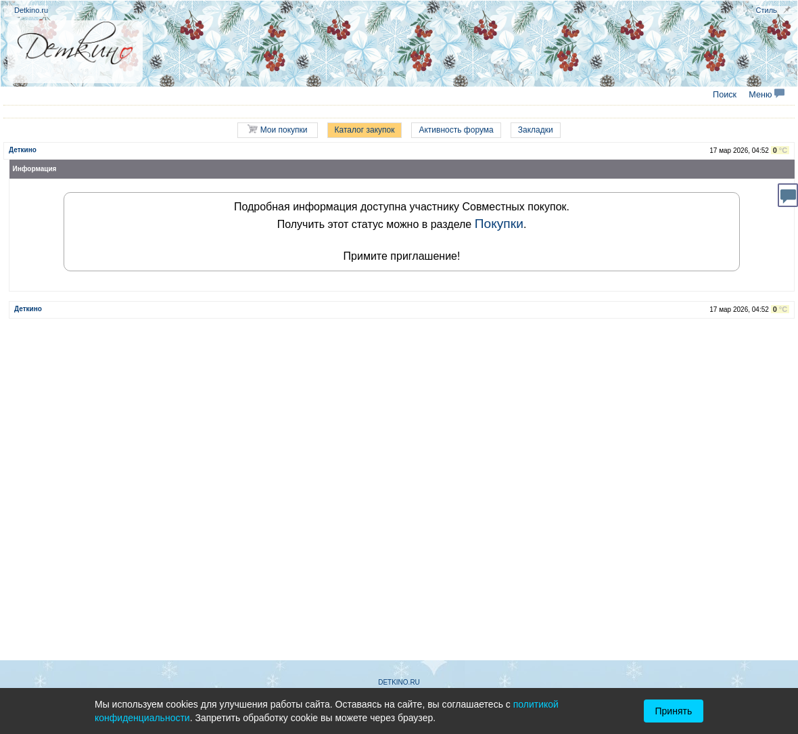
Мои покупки (277, 129)
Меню (766, 94)
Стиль (766, 10)
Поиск (724, 94)
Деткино (23, 150)
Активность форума (456, 130)
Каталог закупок (365, 130)
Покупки (499, 223)
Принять (674, 711)
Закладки (535, 130)
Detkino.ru (31, 10)
